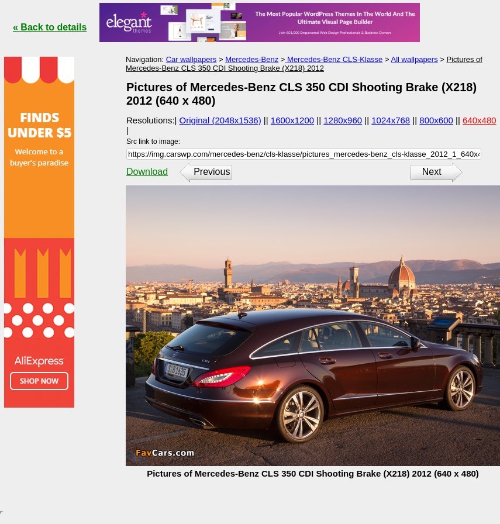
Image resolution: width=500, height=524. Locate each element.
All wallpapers (414, 59)
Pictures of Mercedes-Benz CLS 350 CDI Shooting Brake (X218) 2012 (304, 64)
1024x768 (390, 120)
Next (432, 172)
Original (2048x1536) (220, 120)
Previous (212, 172)
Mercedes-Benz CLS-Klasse (333, 59)
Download (147, 172)
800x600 (436, 120)
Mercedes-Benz (251, 59)
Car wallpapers (191, 59)
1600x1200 (292, 120)
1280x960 (342, 120)
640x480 (479, 120)
